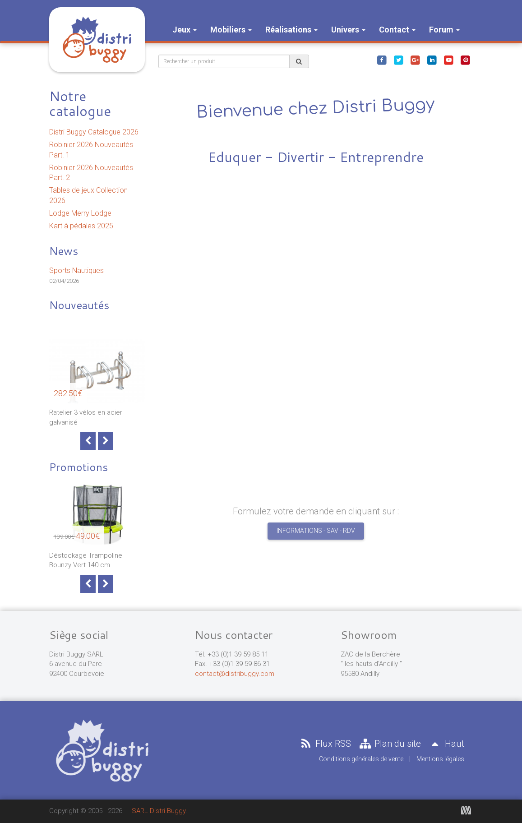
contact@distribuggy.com (234, 674)
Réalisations (291, 29)
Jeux (184, 29)
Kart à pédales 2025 (81, 226)
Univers (348, 29)
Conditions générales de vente (361, 759)
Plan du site (389, 743)
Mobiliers (231, 29)
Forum (444, 29)
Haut (446, 743)
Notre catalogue (80, 103)
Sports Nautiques (76, 270)
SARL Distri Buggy (158, 811)
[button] (182, 257)
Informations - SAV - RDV (316, 530)
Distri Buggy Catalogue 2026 (94, 132)
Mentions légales (440, 759)
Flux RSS (325, 743)
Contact (397, 29)
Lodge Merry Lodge (80, 213)
